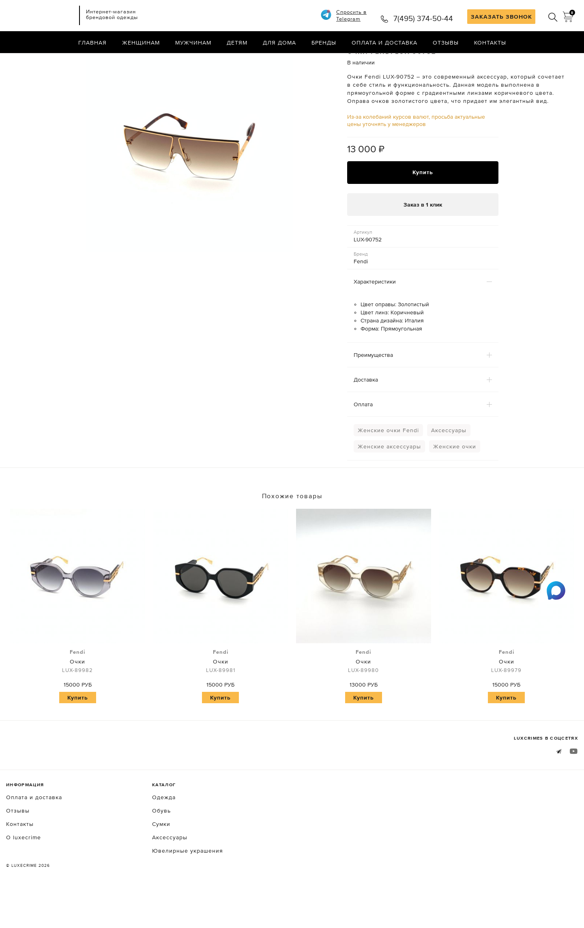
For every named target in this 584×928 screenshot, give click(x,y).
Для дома (279, 42)
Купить (422, 206)
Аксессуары (448, 464)
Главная (92, 42)
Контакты (490, 42)
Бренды (323, 42)
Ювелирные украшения (187, 884)
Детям (237, 42)
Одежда (164, 831)
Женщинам (141, 42)
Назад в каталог (552, 60)
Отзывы (446, 42)
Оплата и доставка (384, 42)
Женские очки (454, 480)
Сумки (161, 858)
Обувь (161, 844)
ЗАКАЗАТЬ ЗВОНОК (501, 16)
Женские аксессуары (389, 480)
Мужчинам (193, 42)
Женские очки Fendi (388, 464)
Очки (77, 695)
